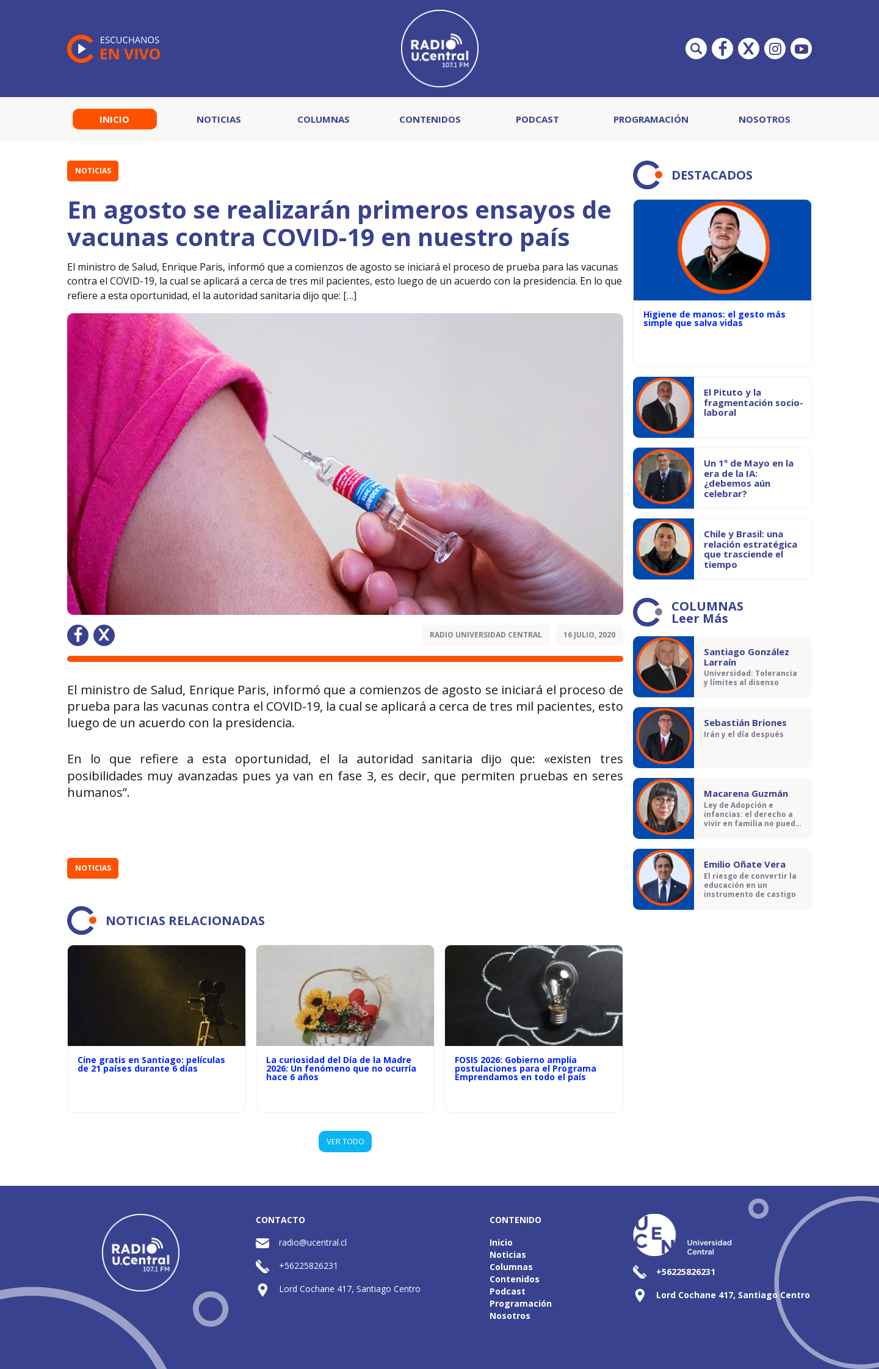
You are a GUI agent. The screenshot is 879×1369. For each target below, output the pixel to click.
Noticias (219, 119)
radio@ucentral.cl (313, 1242)
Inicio (114, 119)
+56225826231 (308, 1265)
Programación (651, 119)
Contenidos (430, 119)
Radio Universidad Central (486, 635)
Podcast (537, 119)
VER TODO (345, 1141)
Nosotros (764, 119)
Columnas (323, 119)
